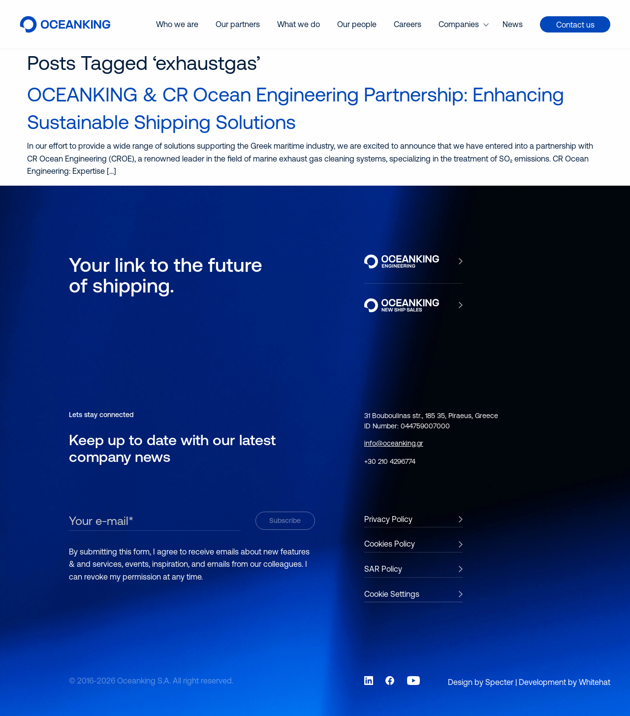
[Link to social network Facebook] (389, 680)
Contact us (575, 24)
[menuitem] (177, 24)
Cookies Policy (389, 543)
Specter (499, 682)
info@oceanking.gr (393, 443)
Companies (459, 24)
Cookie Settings (391, 593)
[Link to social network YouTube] (413, 680)
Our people (357, 24)
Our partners (238, 24)
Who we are (177, 24)
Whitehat (594, 682)
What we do (298, 24)
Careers (407, 24)
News (513, 24)
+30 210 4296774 (389, 461)
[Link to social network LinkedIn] (368, 680)
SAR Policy (383, 568)
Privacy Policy (388, 519)
